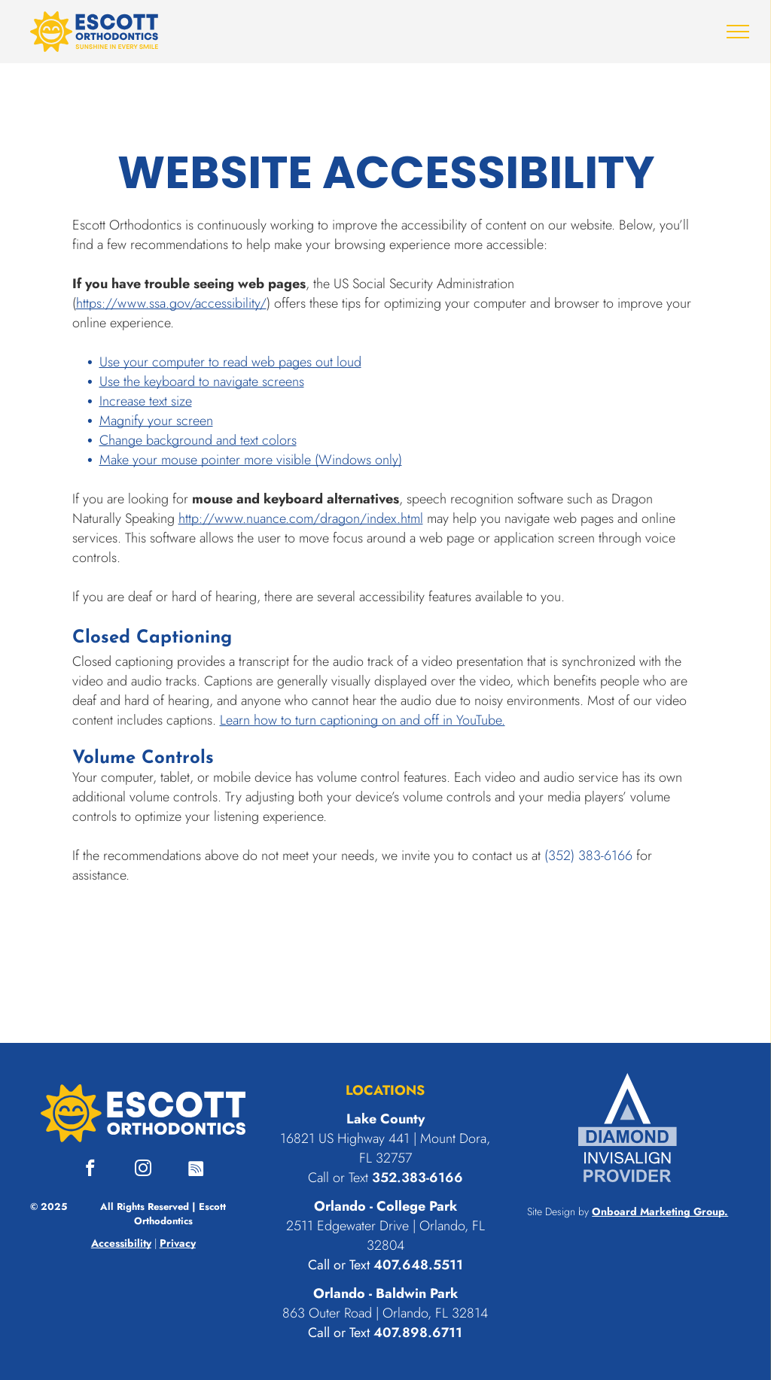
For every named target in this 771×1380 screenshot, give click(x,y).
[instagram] (143, 1170)
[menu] (737, 31)
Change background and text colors (198, 440)
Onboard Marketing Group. (660, 1211)
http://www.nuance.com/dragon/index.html (300, 518)
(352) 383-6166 (588, 855)
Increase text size (145, 401)
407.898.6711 (417, 1332)
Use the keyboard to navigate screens (201, 381)
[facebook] (90, 1170)
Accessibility (121, 1243)
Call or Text (339, 1265)
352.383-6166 (417, 1177)
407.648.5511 (418, 1265)
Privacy (178, 1243)
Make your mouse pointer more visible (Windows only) (250, 460)
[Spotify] (196, 1170)
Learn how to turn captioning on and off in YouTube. (362, 720)
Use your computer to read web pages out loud (230, 362)
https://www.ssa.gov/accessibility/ (171, 303)
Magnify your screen (156, 420)
